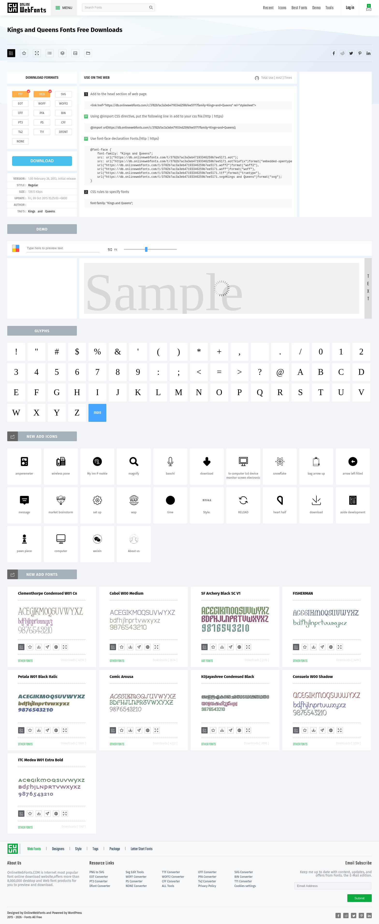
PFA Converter (207, 876)
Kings (31, 211)
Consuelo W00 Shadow (313, 676)
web (42, 94)
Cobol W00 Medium (127, 593)
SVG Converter (243, 872)
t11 (42, 132)
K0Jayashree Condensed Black (227, 676)
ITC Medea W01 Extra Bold (40, 760)
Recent (268, 8)
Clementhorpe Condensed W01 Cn (47, 593)
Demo (316, 8)
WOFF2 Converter (173, 876)
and (40, 211)
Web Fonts (34, 849)
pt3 (20, 122)
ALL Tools (168, 886)
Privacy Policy (207, 886)
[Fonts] (88, 53)
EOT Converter (98, 876)
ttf (20, 94)
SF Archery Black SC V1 (221, 593)
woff (41, 103)
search (151, 7)
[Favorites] (24, 53)
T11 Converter (243, 881)
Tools (330, 8)
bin (63, 113)
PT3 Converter (98, 881)
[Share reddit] (342, 53)
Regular (33, 185)
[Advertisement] (335, 144)
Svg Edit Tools (135, 872)
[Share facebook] (334, 53)
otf (20, 113)
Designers (58, 849)
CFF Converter (171, 881)
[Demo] (37, 53)
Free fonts (29, 8)
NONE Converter (136, 886)
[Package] (62, 53)
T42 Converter (207, 881)
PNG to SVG (96, 872)
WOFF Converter (136, 876)
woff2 (63, 103)
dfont (63, 132)
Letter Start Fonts (142, 849)
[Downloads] (39, 647)
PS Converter (134, 881)
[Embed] (56, 647)
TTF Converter (171, 872)
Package (114, 849)
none (20, 141)
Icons (282, 8)
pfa (42, 113)
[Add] (11, 53)
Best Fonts (299, 8)
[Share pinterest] (360, 53)
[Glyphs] (50, 53)
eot (20, 103)
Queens (50, 211)
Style (78, 849)
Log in (350, 7)
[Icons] (75, 53)
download (42, 161)
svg (63, 94)
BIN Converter (243, 876)
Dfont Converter (99, 886)
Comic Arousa (121, 676)
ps (42, 122)
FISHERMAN (303, 593)
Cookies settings (245, 886)
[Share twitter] (351, 53)
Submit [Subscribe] (359, 898)
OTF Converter (207, 872)
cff (63, 122)
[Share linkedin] (368, 53)
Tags (95, 849)
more (97, 412)
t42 (20, 132)
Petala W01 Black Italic (38, 676)
